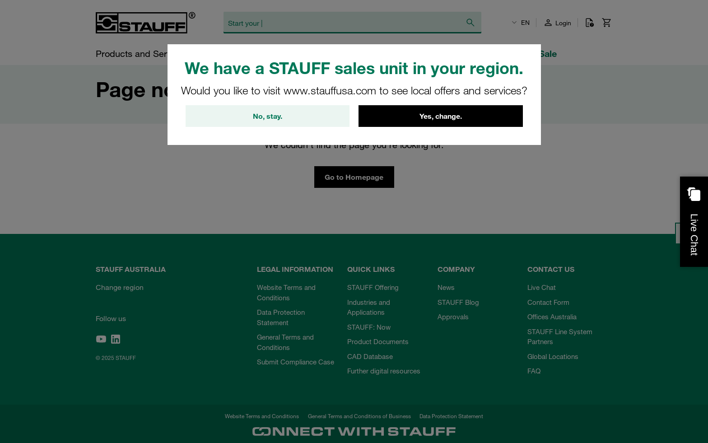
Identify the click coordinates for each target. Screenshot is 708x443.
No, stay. (267, 116)
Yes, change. (440, 116)
